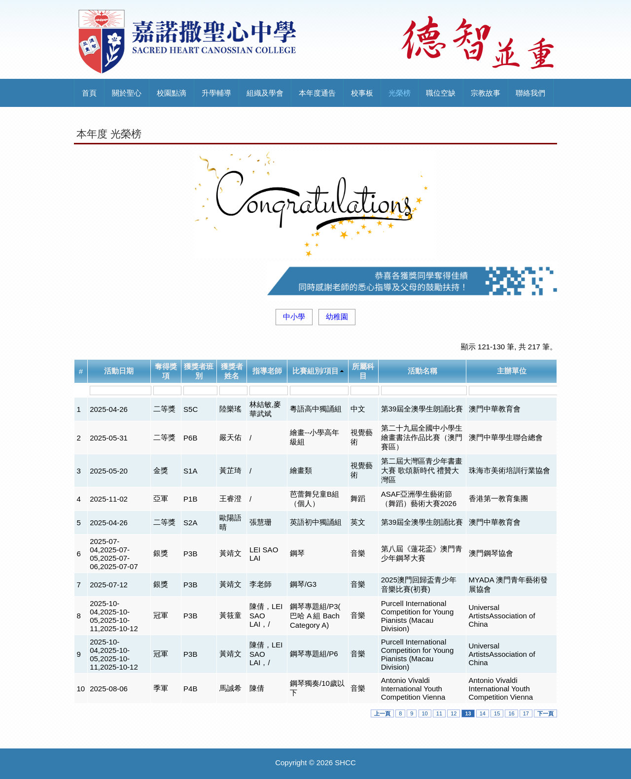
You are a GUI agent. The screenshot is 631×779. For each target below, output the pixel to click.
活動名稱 (422, 371)
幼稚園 (337, 316)
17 (526, 713)
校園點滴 (171, 93)
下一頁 (545, 713)
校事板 (362, 93)
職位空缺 (441, 93)
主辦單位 (511, 371)
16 (511, 713)
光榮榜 (399, 93)
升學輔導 (216, 93)
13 (468, 713)
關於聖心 (126, 93)
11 (439, 713)
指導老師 (267, 371)
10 (425, 713)
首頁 (89, 93)
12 (453, 713)
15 (497, 713)
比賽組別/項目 (315, 371)
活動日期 (119, 371)
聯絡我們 (530, 93)
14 (483, 713)
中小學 (294, 316)
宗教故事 (485, 93)
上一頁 (382, 713)
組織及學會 (264, 93)
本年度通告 (317, 93)
